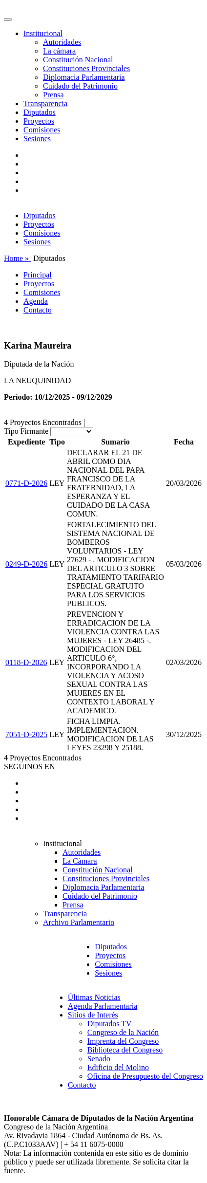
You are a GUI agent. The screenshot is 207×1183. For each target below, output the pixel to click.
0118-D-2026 (26, 662)
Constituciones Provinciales (86, 68)
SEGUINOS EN (29, 766)
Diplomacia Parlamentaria (83, 77)
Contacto (37, 310)
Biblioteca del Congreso (125, 1050)
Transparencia (45, 103)
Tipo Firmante (26, 431)
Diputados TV (109, 1023)
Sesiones (37, 138)
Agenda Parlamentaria (103, 1006)
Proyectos (38, 121)
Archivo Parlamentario (78, 922)
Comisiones (42, 130)
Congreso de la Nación (123, 1032)
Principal (37, 275)
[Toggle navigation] (8, 19)
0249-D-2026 (26, 564)
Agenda (35, 301)
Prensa (53, 95)
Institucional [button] (42, 33)
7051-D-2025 (26, 734)
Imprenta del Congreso (123, 1041)
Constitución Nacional (78, 59)
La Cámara (79, 861)
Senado (98, 1058)
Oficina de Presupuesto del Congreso (145, 1076)
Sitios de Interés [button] (93, 1015)
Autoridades (62, 42)
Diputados (39, 112)
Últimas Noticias (94, 997)
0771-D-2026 (26, 483)
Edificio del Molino (118, 1067)
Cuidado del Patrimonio (80, 86)
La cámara (59, 51)
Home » (17, 258)
